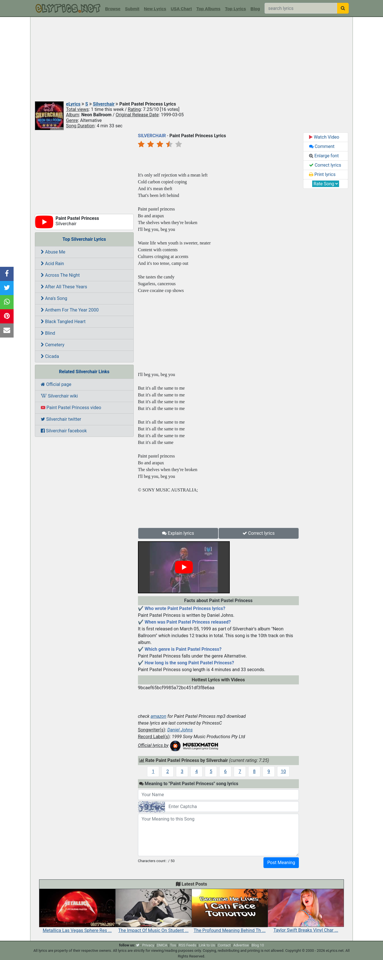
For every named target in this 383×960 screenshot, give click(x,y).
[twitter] (137, 945)
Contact (224, 945)
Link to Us (207, 945)
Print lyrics (322, 174)
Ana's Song (54, 298)
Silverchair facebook (64, 430)
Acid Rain (52, 263)
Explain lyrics (178, 533)
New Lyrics (155, 8)
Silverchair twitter (61, 419)
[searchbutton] (343, 8)
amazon (158, 716)
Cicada (50, 356)
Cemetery (52, 344)
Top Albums (208, 8)
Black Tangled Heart (63, 321)
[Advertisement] (191, 59)
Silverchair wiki (59, 396)
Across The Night (60, 275)
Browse (112, 8)
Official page (56, 384)
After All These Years (64, 286)
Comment (322, 146)
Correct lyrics (258, 533)
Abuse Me (53, 252)
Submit (132, 8)
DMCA (162, 945)
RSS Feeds (187, 945)
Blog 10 (258, 945)
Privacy (148, 945)
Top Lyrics (235, 8)
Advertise (241, 945)
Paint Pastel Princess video (71, 407)
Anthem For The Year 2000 (70, 310)
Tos (173, 945)
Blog (255, 8)
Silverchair (104, 104)
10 (283, 771)
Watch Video (324, 137)
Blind (48, 333)
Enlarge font (324, 155)
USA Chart (181, 8)
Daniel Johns (180, 730)
